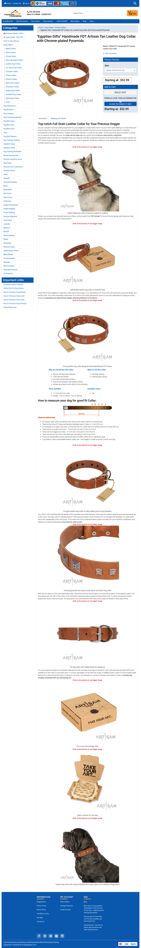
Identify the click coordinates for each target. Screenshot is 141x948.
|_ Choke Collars (9, 75)
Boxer (5, 186)
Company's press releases (13, 284)
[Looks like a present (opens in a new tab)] (87, 782)
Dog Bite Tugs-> (9, 121)
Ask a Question (110, 53)
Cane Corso (7, 197)
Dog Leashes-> (9, 113)
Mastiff (6, 232)
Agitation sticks (9, 148)
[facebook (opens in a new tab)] (39, 936)
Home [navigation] (40, 28)
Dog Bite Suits (8, 125)
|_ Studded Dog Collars (12, 94)
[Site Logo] (13, 13)
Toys (5, 132)
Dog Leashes (48, 21)
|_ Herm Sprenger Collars (13, 60)
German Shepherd (10, 216)
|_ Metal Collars (9, 49)
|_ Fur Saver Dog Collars (12, 68)
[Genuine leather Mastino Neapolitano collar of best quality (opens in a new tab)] (87, 851)
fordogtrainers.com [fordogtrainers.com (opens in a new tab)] (29, 945)
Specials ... (7, 262)
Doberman (7, 201)
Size (107, 65)
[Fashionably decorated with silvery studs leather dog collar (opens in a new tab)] (87, 256)
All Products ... (8, 273)
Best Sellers (75, 21)
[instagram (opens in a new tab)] (62, 936)
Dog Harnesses (22, 21)
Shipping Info (41, 902)
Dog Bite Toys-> (9, 129)
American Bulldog (10, 182)
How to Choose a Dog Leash (14, 296)
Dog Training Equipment (12, 117)
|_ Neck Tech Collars (11, 83)
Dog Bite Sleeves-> (10, 136)
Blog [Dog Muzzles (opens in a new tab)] (85, 902)
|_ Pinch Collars (9, 53)
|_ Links (6, 102)
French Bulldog (9, 213)
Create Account (65, 910)
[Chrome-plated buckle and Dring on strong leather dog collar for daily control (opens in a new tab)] (87, 634)
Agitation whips (9, 144)
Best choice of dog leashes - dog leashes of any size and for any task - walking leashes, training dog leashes (94, 909)
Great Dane (7, 220)
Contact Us (17, 3)
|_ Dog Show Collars (11, 87)
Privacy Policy (41, 906)
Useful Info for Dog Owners (13, 288)
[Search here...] (87, 13)
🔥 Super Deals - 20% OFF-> (13, 37)
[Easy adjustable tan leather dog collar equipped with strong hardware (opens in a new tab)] (87, 478)
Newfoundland (8, 235)
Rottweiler (7, 243)
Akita (5, 174)
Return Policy (41, 910)
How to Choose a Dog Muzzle (14, 292)
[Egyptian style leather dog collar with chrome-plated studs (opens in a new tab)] (87, 557)
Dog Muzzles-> (9, 110)
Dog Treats (7, 163)
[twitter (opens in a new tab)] (45, 936)
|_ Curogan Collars (10, 71)
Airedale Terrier (9, 171)
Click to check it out (120, 104)
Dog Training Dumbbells (12, 152)
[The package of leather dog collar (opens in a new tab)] (87, 713)
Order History (64, 902)
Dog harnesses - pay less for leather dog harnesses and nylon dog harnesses (93, 927)
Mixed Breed (8, 254)
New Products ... (9, 266)
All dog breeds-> (9, 258)
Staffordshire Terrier (10, 251)
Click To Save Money (11, 41)
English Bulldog (9, 209)
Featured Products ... (11, 270)
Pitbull (5, 239)
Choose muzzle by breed (12, 159)
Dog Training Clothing (11, 140)
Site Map (40, 918)
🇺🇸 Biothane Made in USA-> (13, 33)
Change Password (66, 906)
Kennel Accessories (10, 155)
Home (7, 3)
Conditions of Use (43, 914)
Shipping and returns (58, 118)
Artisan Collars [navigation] (60, 28)
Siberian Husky (9, 247)
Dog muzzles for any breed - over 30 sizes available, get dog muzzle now (93, 919)
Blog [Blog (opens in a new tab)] (84, 21)
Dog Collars (35, 21)
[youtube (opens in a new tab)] (56, 936)
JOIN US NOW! (61, 21)
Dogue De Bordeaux (10, 205)
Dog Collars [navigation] (49, 28)
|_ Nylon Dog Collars (11, 98)
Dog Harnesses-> (9, 106)
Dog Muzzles (8, 21)
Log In (26, 3)
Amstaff (6, 178)
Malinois (6, 228)
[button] (135, 3)
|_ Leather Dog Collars (12, 64)
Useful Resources (9, 307)
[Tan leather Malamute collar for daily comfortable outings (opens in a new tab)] (87, 180)
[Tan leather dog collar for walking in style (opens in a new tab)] (87, 333)
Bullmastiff (7, 190)
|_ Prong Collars (9, 56)
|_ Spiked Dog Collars (11, 91)
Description (42, 118)
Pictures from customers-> (13, 167)
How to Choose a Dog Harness (14, 304)
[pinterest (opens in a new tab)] (51, 936)
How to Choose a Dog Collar (13, 300)
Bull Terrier (7, 193)
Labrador (6, 224)
